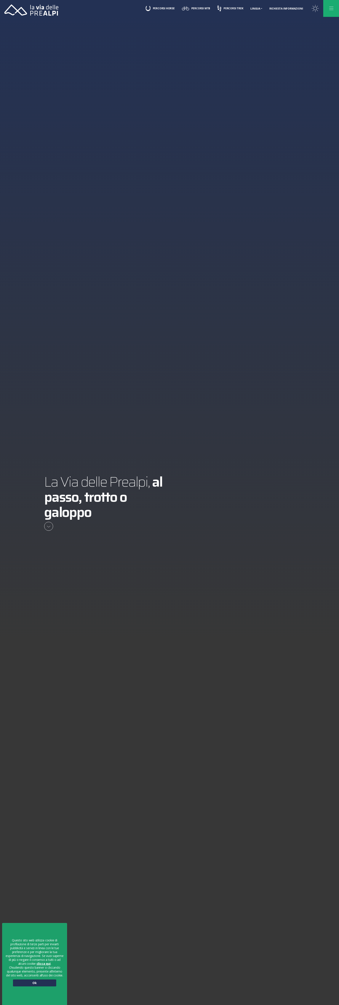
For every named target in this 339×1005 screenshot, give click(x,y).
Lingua (255, 9)
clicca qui (44, 964)
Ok (34, 983)
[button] (333, 990)
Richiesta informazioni (286, 9)
